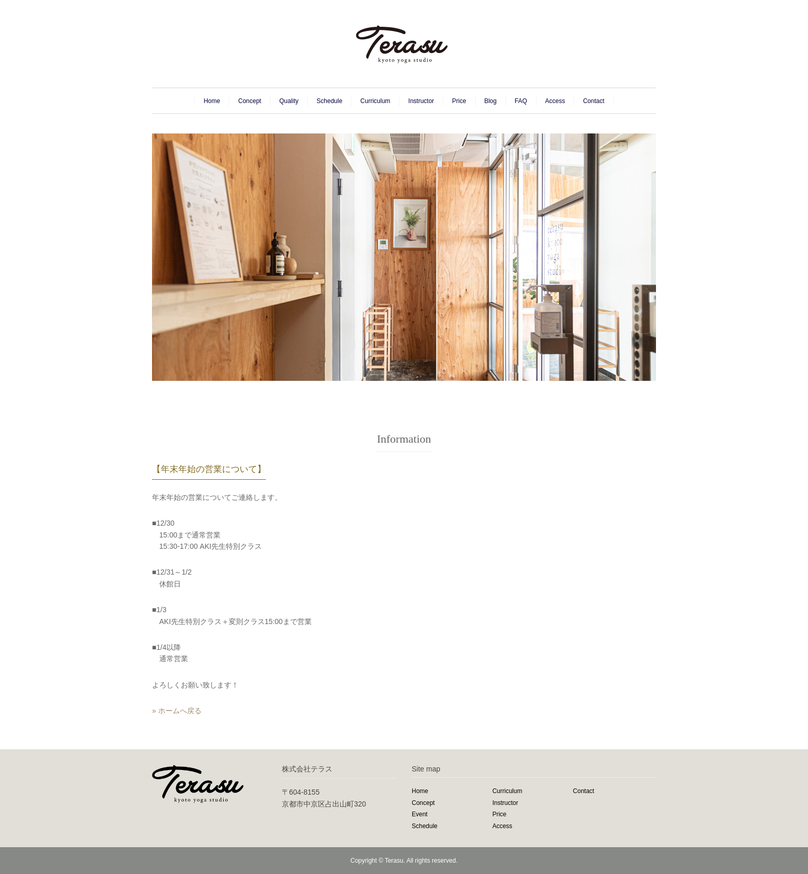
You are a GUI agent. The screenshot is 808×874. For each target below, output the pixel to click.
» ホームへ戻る (176, 711)
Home (212, 101)
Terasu (394, 860)
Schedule (329, 101)
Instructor (421, 101)
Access (555, 101)
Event (420, 814)
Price (459, 101)
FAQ (521, 101)
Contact (593, 101)
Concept (249, 101)
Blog (490, 101)
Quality (288, 101)
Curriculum (375, 101)
